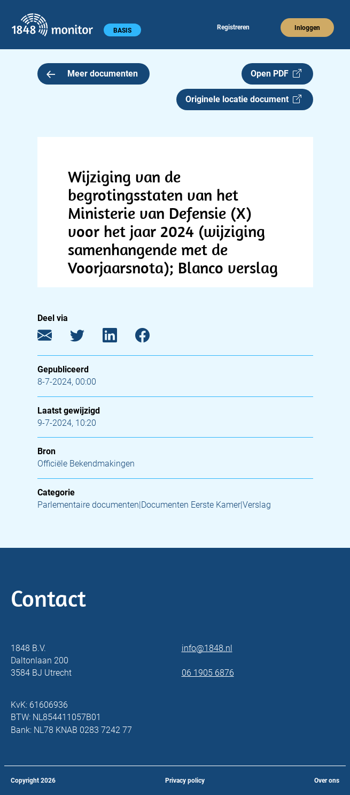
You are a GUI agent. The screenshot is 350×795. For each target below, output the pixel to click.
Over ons (326, 780)
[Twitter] (85, 338)
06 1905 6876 (208, 673)
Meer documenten (92, 73)
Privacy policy (185, 780)
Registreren (233, 27)
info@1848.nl (207, 648)
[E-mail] (52, 338)
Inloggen (307, 28)
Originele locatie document (243, 99)
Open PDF (276, 73)
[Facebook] (150, 338)
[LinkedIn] (118, 338)
